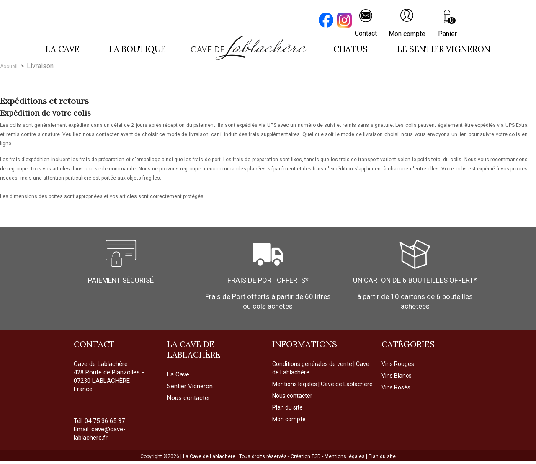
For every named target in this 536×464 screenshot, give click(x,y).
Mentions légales (345, 456)
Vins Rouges (397, 364)
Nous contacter (292, 395)
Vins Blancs (396, 375)
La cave (63, 49)
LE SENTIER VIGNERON (443, 49)
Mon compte (289, 419)
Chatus (350, 49)
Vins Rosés (395, 387)
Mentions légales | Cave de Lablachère (322, 384)
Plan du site (287, 407)
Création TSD (306, 456)
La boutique (137, 49)
